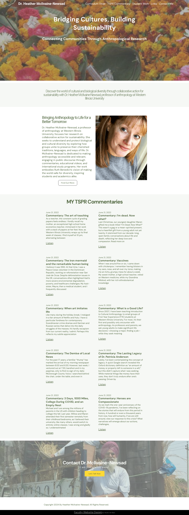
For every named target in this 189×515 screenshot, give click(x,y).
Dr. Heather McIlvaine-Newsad (41, 4)
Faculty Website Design (88, 512)
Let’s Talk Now (95, 473)
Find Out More (67, 183)
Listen (49, 243)
